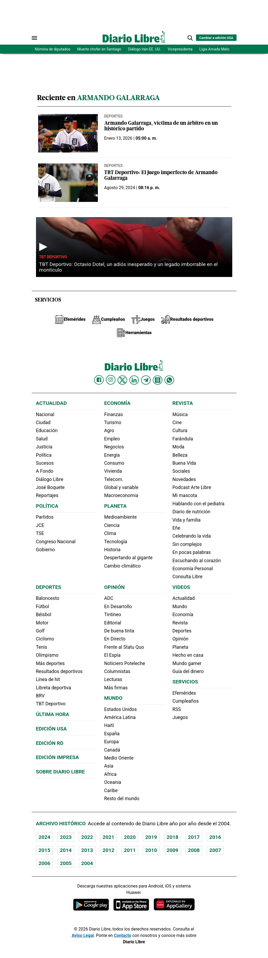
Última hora (52, 714)
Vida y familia (187, 520)
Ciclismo (45, 639)
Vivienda (113, 471)
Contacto (122, 935)
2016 (215, 837)
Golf (40, 631)
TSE (40, 533)
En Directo (115, 639)
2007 (215, 850)
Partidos (45, 517)
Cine (177, 422)
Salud (42, 438)
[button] (190, 38)
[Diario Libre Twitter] (122, 380)
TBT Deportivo (53, 257)
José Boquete (50, 487)
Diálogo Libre (49, 479)
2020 (130, 837)
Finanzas (113, 414)
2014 (66, 850)
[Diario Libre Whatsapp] (169, 380)
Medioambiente (120, 517)
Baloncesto (47, 598)
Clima (110, 533)
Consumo (114, 463)
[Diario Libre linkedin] (134, 380)
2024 (44, 837)
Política (43, 455)
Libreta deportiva (53, 687)
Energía (112, 455)
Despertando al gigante (128, 557)
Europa (111, 741)
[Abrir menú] (34, 38)
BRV (40, 695)
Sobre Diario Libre (60, 772)
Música (180, 414)
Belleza (180, 455)
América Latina (120, 717)
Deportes (113, 116)
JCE (40, 525)
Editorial (112, 622)
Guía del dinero (188, 671)
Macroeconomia (121, 495)
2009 (172, 850)
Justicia (44, 446)
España (112, 733)
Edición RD (49, 743)
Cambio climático (122, 566)
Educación (47, 430)
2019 (151, 837)
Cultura (180, 430)
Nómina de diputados (52, 49)
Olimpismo (47, 655)
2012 (108, 850)
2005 (66, 863)
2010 (151, 850)
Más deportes (50, 663)
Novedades (184, 479)
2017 (194, 837)
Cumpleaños (186, 701)
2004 (87, 863)
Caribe (111, 790)
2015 (44, 850)
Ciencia (112, 525)
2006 (44, 863)
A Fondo (44, 471)
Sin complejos (187, 544)
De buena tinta (119, 631)
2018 (172, 837)
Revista (183, 403)
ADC (108, 598)
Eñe (176, 528)
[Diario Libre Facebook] (99, 380)
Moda (179, 446)
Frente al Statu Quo (124, 647)
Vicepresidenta (180, 49)
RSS (177, 709)
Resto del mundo (121, 798)
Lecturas (113, 679)
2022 (87, 837)
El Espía (112, 655)
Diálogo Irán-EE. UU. (144, 49)
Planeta (115, 506)
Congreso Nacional (56, 541)
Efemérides (184, 693)
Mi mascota (185, 495)
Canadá (112, 750)
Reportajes (47, 495)
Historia (112, 549)
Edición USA (51, 729)
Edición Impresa (57, 757)
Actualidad (51, 403)
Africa (110, 774)
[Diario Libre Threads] (157, 380)
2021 (108, 837)
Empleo (112, 438)
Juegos (180, 717)
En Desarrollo (118, 606)
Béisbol (43, 614)
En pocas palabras (192, 552)
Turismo (112, 422)
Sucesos (45, 463)
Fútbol (42, 606)
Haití (109, 725)
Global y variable (121, 487)
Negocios (114, 446)
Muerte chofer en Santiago (99, 49)
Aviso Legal (83, 935)
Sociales (181, 471)
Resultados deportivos (59, 671)
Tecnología (115, 541)
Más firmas (116, 687)
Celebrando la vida (192, 536)
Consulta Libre (188, 576)
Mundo (113, 698)
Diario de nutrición (191, 511)
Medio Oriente (119, 758)
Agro (109, 430)
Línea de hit (48, 679)
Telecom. (113, 479)
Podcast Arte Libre (192, 487)
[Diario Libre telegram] (146, 380)
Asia (108, 766)
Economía (117, 403)
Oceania (112, 782)
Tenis (41, 647)
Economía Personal (193, 568)
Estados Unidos (120, 709)
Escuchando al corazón (197, 560)
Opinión (114, 587)
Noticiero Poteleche (124, 663)
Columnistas (117, 671)
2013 (87, 850)
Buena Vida (184, 463)
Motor (42, 622)
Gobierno (45, 549)
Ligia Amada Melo (214, 49)
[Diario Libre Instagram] (110, 380)
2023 (66, 837)
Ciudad (43, 422)
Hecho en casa (188, 655)
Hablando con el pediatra (199, 503)
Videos (181, 587)
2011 (130, 850)
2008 (194, 850)
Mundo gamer (187, 663)
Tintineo (112, 614)
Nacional (45, 414)
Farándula (183, 438)
